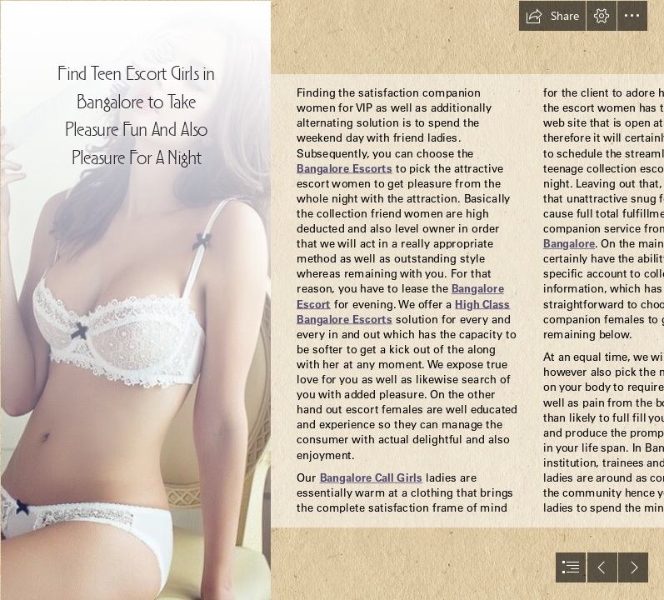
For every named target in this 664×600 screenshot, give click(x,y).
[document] (332, 300)
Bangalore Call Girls (370, 477)
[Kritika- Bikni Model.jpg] (135, 300)
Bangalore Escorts (344, 168)
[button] (552, 16)
